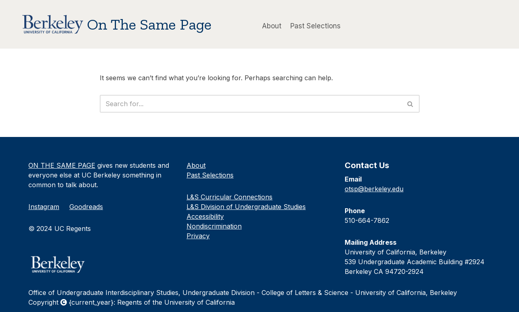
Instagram (43, 207)
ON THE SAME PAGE (61, 165)
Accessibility (205, 216)
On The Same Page (149, 24)
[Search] (250, 104)
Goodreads (86, 207)
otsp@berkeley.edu (374, 189)
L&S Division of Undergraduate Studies (246, 207)
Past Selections (315, 25)
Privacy (198, 236)
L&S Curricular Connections (229, 197)
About (271, 25)
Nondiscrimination (214, 226)
